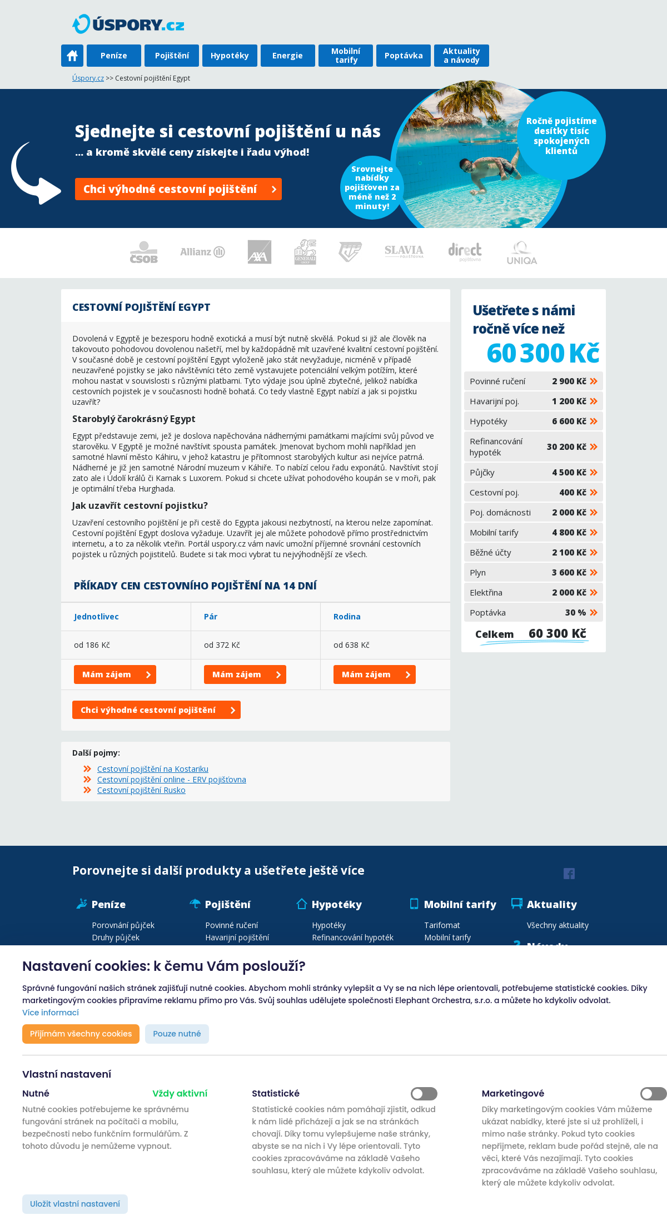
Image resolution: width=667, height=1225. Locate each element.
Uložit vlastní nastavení (75, 1203)
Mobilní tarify (345, 55)
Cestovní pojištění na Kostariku (152, 768)
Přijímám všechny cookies (81, 1033)
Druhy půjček (116, 937)
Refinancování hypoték (528, 446)
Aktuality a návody (461, 55)
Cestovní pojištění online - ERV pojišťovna (171, 779)
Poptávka (404, 55)
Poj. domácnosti (528, 512)
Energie (287, 55)
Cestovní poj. (528, 492)
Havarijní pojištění (237, 937)
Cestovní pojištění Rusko (141, 790)
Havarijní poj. (528, 400)
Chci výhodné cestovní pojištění (170, 189)
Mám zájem (106, 674)
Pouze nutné (177, 1033)
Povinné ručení (528, 380)
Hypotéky (230, 55)
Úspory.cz (88, 78)
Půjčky (528, 472)
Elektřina (528, 592)
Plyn (528, 572)
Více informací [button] (50, 1012)
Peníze (114, 55)
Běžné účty (528, 552)
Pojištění (172, 55)
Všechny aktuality (558, 925)
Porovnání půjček (123, 925)
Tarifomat (442, 925)
